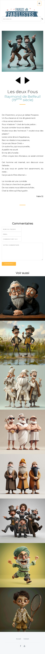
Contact (26, 639)
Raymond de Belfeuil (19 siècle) (22, 98)
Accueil (18, 639)
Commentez (9, 264)
